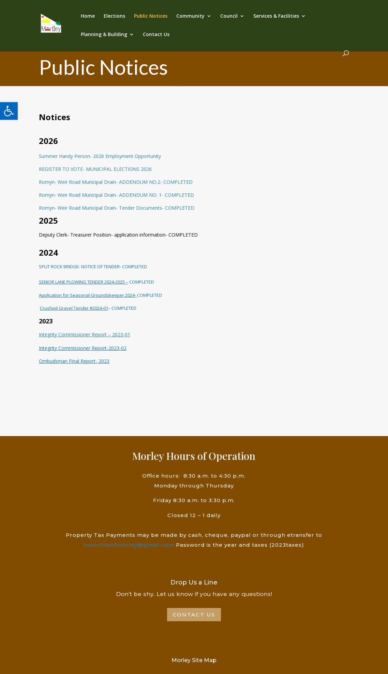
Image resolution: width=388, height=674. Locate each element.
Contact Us (156, 34)
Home (88, 16)
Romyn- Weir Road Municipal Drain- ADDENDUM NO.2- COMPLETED (116, 182)
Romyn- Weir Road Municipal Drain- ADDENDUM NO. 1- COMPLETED (116, 195)
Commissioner (74, 348)
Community (190, 16)
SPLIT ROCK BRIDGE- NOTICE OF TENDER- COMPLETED (93, 266)
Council (229, 16)
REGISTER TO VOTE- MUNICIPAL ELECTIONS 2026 (95, 169)
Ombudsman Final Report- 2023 (74, 361)
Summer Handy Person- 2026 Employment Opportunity (100, 156)
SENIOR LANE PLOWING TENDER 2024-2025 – (83, 282)
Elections (114, 16)
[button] (9, 111)
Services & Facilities (276, 16)
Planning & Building (104, 34)
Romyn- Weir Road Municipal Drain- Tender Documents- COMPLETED (116, 208)
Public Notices (150, 16)
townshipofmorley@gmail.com (129, 545)
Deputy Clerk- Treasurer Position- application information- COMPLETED (118, 234)
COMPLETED (141, 282)
